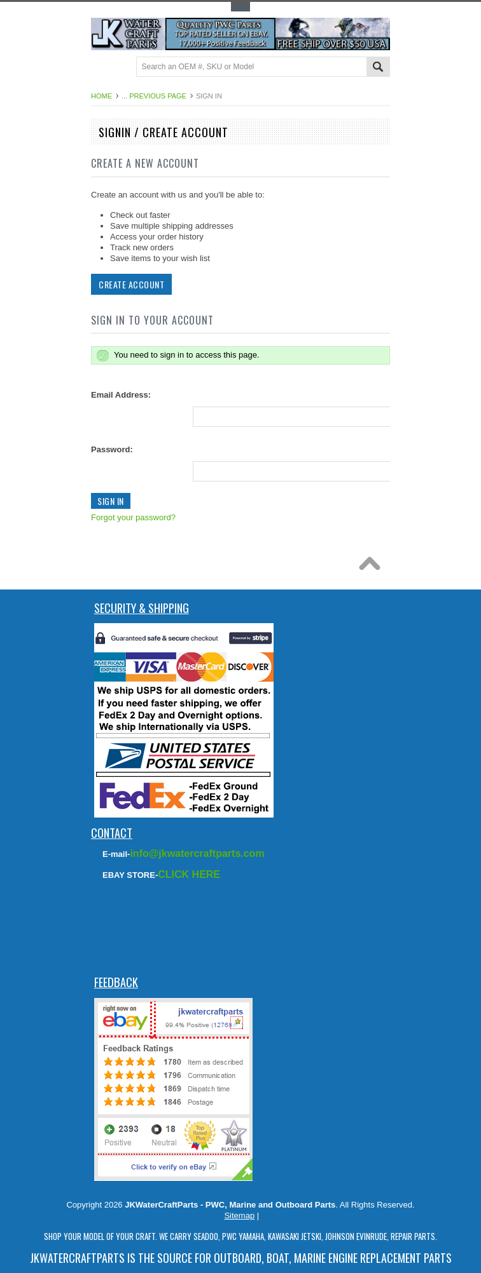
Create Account (130, 284)
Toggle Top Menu (240, 6)
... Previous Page (154, 96)
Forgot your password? (132, 517)
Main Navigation (102, 68)
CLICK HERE (189, 874)
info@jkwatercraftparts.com (197, 853)
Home (101, 96)
